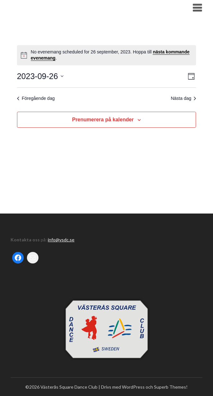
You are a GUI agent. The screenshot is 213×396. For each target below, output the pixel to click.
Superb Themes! (171, 387)
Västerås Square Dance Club (56, 7)
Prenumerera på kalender (103, 119)
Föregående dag (36, 98)
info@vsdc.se (61, 239)
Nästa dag (183, 98)
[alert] (106, 55)
